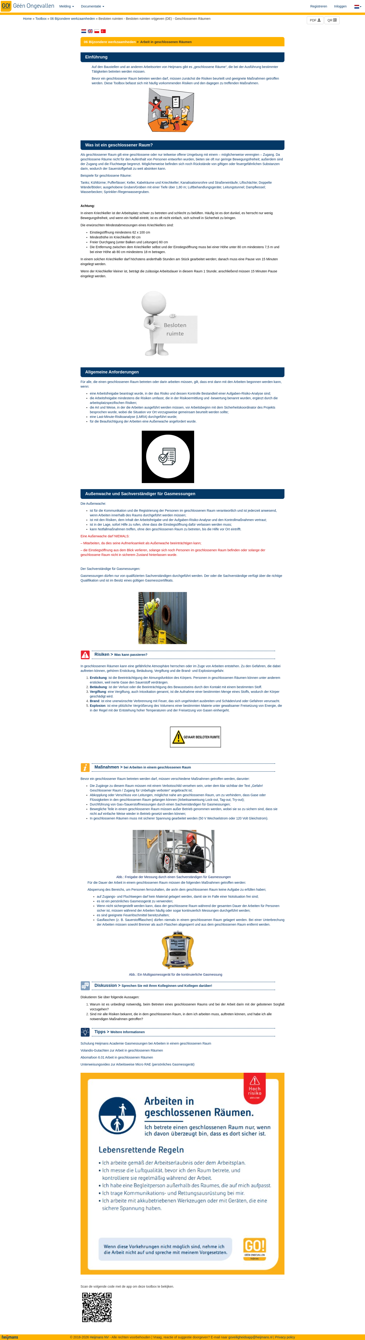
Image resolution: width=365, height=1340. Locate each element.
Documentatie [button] (92, 6)
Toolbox (41, 18)
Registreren (318, 6)
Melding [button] (66, 6)
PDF (315, 20)
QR (332, 20)
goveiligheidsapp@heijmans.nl (250, 1337)
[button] (357, 6)
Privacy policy (285, 1337)
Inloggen (340, 6)
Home (27, 18)
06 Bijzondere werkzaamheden (72, 18)
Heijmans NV (99, 1337)
